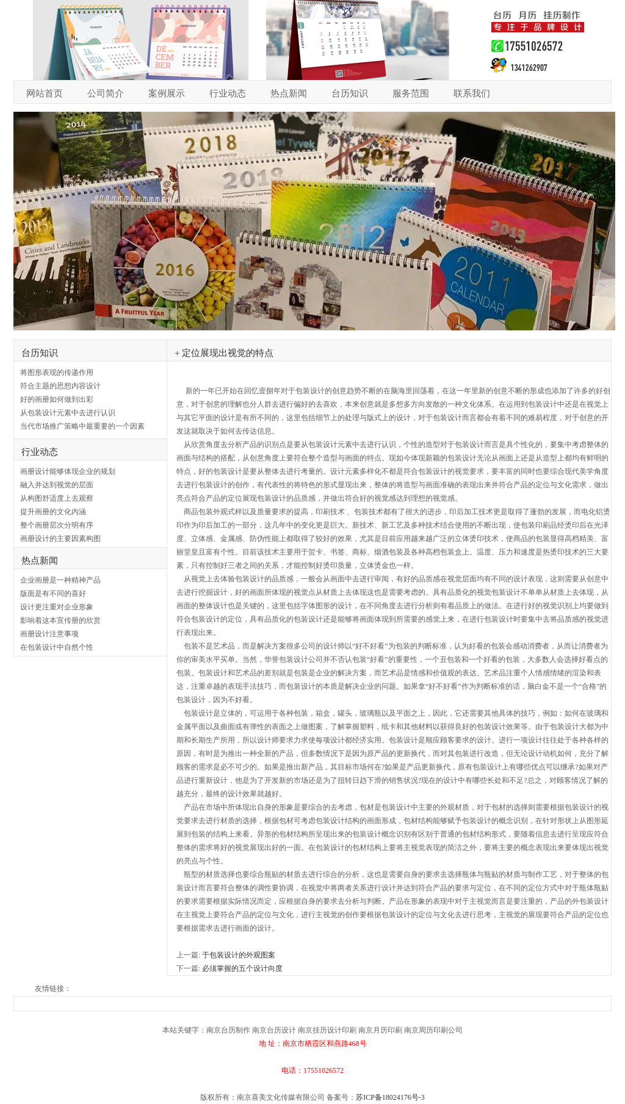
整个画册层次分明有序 (56, 525)
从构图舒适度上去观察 (56, 498)
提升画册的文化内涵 (53, 511)
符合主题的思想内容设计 (60, 386)
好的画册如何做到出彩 (56, 399)
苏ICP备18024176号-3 (390, 1097)
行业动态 (227, 93)
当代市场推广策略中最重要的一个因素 (82, 426)
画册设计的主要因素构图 (60, 538)
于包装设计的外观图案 (238, 955)
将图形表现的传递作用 (56, 372)
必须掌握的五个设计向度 (242, 968)
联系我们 (471, 93)
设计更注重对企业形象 (56, 607)
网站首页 (44, 93)
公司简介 (105, 93)
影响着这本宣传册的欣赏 (60, 620)
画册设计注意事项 (49, 634)
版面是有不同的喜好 (53, 593)
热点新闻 (288, 93)
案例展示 (166, 93)
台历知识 (349, 93)
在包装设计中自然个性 (56, 647)
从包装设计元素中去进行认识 (67, 413)
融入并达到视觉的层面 (56, 485)
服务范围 (410, 93)
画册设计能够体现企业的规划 (67, 471)
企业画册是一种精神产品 (60, 580)
